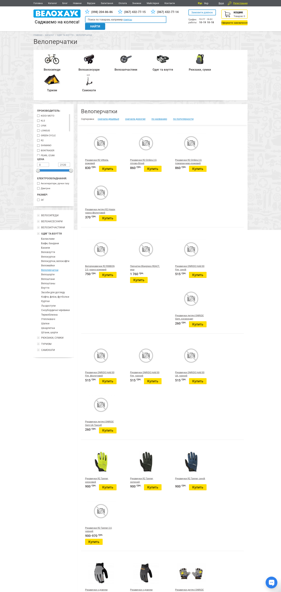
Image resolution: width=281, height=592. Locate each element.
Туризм (190, 549)
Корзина (234, 17)
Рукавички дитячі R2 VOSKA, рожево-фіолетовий (138, 509)
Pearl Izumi (48, 130)
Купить (93, 149)
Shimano (46, 120)
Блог (65, 3)
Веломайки (48, 240)
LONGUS (45, 106)
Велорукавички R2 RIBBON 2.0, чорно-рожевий (95, 200)
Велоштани (48, 254)
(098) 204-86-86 (102, 12)
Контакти (169, 3)
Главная (37, 31)
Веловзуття (48, 227)
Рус (200, 3)
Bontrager (47, 125)
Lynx (43, 101)
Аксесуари (88, 549)
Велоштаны (48, 258)
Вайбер (222, 549)
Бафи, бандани (50, 218)
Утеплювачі (48, 294)
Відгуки (91, 3)
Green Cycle (48, 111)
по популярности (183, 94)
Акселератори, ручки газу (55, 159)
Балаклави (48, 214)
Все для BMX (141, 549)
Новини (77, 3)
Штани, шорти (49, 307)
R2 (42, 116)
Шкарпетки (48, 303)
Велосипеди (41, 549)
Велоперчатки (49, 245)
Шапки (45, 298)
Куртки (45, 276)
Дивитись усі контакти (136, 575)
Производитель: (48, 86)
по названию (159, 94)
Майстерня (153, 3)
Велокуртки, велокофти (55, 236)
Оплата (123, 3)
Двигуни (45, 163)
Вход (221, 3)
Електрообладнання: (52, 153)
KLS (43, 96)
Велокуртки (48, 232)
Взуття (45, 263)
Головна (38, 3)
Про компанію (234, 573)
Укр (206, 3)
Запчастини (65, 549)
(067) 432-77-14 (168, 12)
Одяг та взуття (65, 31)
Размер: (42, 170)
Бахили (45, 223)
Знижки (136, 3)
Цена (40, 134)
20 (181, 534)
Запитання (107, 3)
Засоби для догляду (53, 267)
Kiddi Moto (47, 91)
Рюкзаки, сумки (114, 549)
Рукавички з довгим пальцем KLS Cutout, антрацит (138, 385)
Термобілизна (49, 289)
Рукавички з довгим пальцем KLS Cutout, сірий (96, 385)
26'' (42, 175)
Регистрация (240, 3)
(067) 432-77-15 (135, 12)
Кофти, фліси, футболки (55, 272)
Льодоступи (48, 281)
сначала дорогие (135, 94)
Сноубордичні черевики (55, 285)
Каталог (52, 3)
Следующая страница (223, 534)
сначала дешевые (108, 94)
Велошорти (48, 249)
